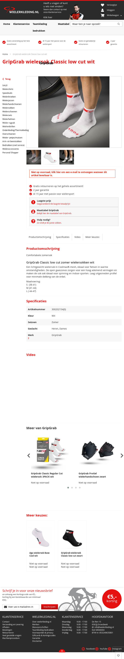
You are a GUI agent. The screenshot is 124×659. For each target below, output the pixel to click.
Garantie (36, 638)
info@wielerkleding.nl (104, 627)
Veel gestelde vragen (11, 635)
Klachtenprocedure (11, 638)
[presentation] (28, 455)
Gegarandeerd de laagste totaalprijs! (53, 203)
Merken (35, 624)
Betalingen (7, 630)
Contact (5, 621)
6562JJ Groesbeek (100, 624)
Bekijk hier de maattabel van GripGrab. (54, 213)
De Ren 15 (96, 621)
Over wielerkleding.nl (41, 621)
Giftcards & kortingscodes (44, 635)
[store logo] (22, 10)
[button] (68, 487)
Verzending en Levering (13, 624)
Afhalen (5, 627)
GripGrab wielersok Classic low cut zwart (72, 554)
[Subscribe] (49, 606)
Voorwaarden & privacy (42, 632)
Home (5, 54)
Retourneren (8, 632)
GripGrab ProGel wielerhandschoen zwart (92, 475)
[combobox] (96, 24)
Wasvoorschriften (40, 627)
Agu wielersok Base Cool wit (39, 554)
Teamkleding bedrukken (43, 630)
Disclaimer (37, 641)
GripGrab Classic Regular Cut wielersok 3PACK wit (47, 475)
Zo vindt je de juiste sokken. (49, 222)
